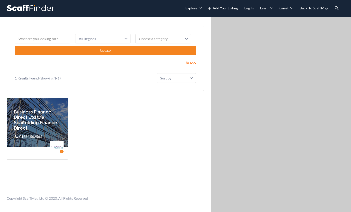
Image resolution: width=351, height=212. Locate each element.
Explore (191, 8)
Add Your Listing (225, 8)
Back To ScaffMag (314, 8)
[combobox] (163, 38)
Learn (264, 8)
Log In (249, 8)
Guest (284, 8)
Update (105, 50)
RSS (193, 63)
